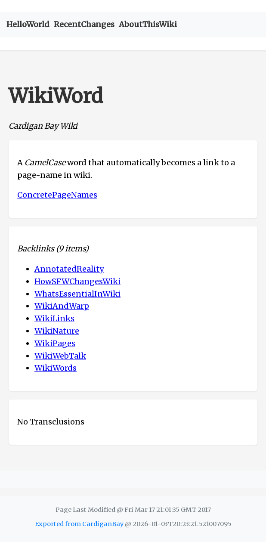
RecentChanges (84, 24)
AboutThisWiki (148, 24)
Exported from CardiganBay (79, 524)
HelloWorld (27, 24)
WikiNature (56, 331)
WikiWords (55, 368)
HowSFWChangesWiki (77, 281)
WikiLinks (54, 318)
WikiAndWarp (61, 306)
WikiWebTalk (60, 356)
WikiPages (54, 343)
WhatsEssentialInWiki (77, 294)
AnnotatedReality (69, 269)
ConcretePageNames (57, 195)
